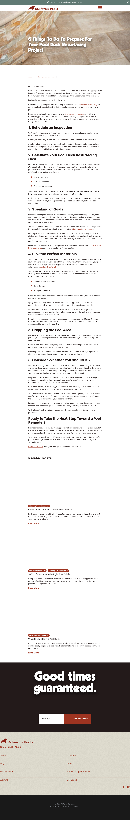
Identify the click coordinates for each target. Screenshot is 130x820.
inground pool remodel (74, 114)
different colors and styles (82, 229)
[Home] (43, 7)
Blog (2, 763)
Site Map (75, 806)
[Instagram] (128, 787)
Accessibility (54, 806)
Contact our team (35, 447)
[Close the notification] (127, 2)
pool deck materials (48, 267)
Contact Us (5, 755)
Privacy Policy (65, 806)
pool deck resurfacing (88, 104)
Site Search (72, 780)
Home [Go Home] (30, 77)
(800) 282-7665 (10, 747)
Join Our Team (6, 771)
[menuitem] (54, 806)
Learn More (77, 2)
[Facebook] (123, 787)
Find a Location (80, 719)
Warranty (4, 780)
